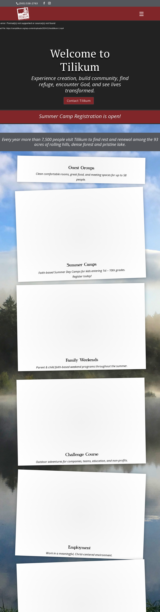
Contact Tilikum (79, 101)
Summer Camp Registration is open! (80, 116)
